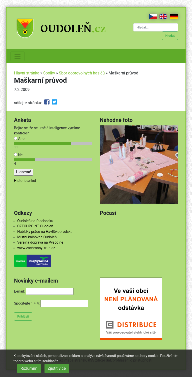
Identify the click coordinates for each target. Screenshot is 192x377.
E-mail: (19, 291)
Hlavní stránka (26, 73)
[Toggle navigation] (17, 56)
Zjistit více (57, 368)
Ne (18, 155)
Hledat (170, 35)
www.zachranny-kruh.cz (36, 248)
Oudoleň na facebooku (35, 221)
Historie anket (25, 181)
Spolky (49, 73)
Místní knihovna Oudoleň (37, 237)
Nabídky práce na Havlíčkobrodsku (44, 232)
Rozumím (29, 368)
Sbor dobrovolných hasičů (81, 73)
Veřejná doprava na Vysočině (40, 242)
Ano (19, 139)
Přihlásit (23, 316)
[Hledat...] (155, 27)
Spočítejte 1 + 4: (27, 303)
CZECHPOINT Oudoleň (35, 226)
